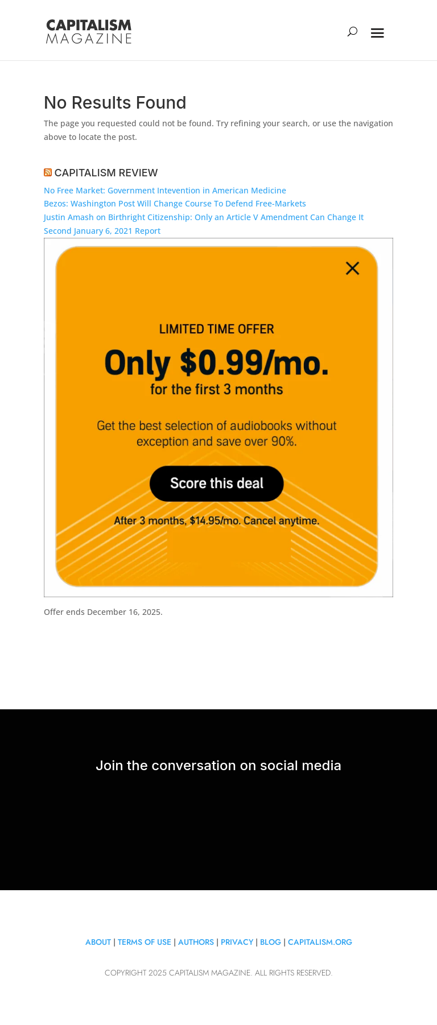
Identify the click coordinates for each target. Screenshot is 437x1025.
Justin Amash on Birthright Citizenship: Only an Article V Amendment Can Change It (204, 217)
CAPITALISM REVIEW (106, 173)
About (98, 942)
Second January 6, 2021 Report (102, 230)
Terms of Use (144, 942)
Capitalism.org (320, 942)
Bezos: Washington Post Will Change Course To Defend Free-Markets (175, 203)
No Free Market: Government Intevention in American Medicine (165, 190)
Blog (270, 942)
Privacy (238, 942)
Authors (196, 942)
